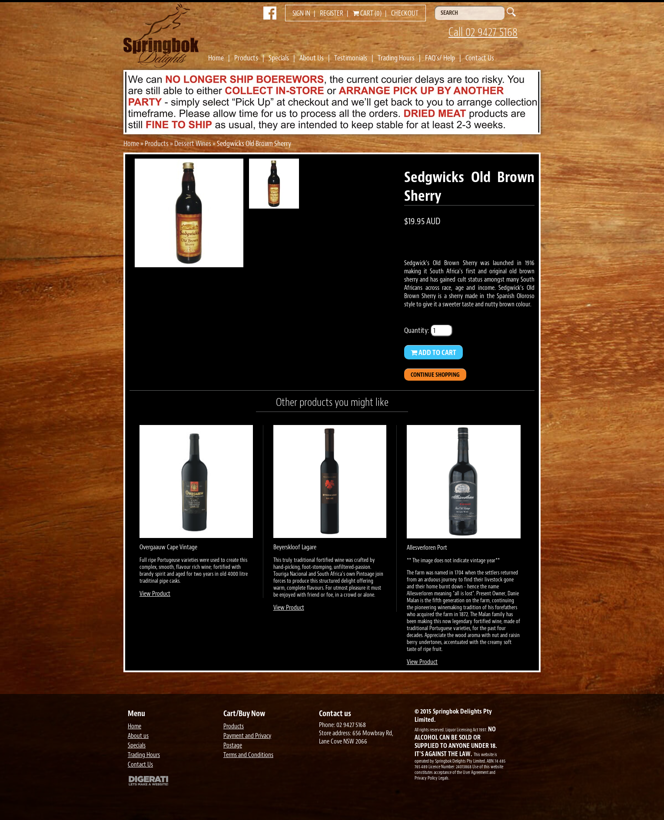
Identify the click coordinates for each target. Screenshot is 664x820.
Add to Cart (433, 352)
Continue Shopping (435, 374)
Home (216, 58)
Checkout (404, 13)
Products (246, 58)
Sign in (301, 13)
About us (138, 736)
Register (331, 13)
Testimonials (350, 58)
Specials (279, 58)
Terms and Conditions (248, 755)
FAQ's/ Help (440, 58)
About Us (311, 58)
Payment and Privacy (247, 736)
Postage (232, 745)
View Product (154, 594)
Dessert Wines (192, 143)
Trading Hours (396, 58)
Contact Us (479, 58)
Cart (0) (367, 13)
